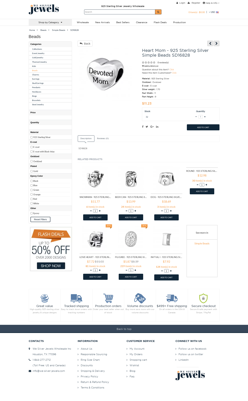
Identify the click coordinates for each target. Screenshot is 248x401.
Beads (35, 70)
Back (85, 43)
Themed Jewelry (39, 62)
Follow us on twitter (191, 354)
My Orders (136, 354)
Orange (36, 194)
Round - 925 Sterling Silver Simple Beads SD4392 (202, 171)
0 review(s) (163, 62)
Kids (34, 66)
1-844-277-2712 (40, 359)
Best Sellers (122, 22)
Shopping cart (138, 359)
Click (171, 69)
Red (35, 199)
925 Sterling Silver (42, 137)
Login (180, 2)
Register (194, 2)
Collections (37, 49)
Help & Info (211, 3)
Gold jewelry (37, 57)
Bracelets (36, 100)
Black (35, 181)
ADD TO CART (203, 127)
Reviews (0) (103, 138)
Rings (34, 96)
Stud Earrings (38, 83)
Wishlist (134, 365)
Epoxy (36, 213)
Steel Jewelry (38, 104)
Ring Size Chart (90, 359)
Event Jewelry (38, 53)
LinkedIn (184, 359)
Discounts (87, 365)
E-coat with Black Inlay (44, 151)
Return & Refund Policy (95, 382)
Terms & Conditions (92, 387)
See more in (202, 232)
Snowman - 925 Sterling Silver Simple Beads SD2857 (95, 197)
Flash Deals (160, 22)
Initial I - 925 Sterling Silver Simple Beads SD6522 (166, 257)
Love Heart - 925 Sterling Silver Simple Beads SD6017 (95, 257)
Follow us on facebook (192, 348)
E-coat (36, 147)
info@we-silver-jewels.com (47, 370)
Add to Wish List (150, 66)
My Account (137, 348)
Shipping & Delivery (93, 370)
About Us (86, 348)
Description (85, 138)
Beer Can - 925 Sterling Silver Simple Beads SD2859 (131, 197)
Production (179, 22)
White (36, 203)
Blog (132, 370)
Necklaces (36, 92)
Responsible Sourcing (94, 354)
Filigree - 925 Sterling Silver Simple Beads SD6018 (131, 257)
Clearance (141, 22)
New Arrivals (102, 22)
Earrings (35, 79)
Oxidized (37, 161)
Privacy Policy (89, 376)
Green (36, 190)
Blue (35, 185)
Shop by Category (50, 22)
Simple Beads (202, 243)
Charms (35, 74)
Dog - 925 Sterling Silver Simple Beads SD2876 (166, 197)
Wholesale (83, 22)
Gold (35, 171)
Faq (132, 376)
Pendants (36, 87)
